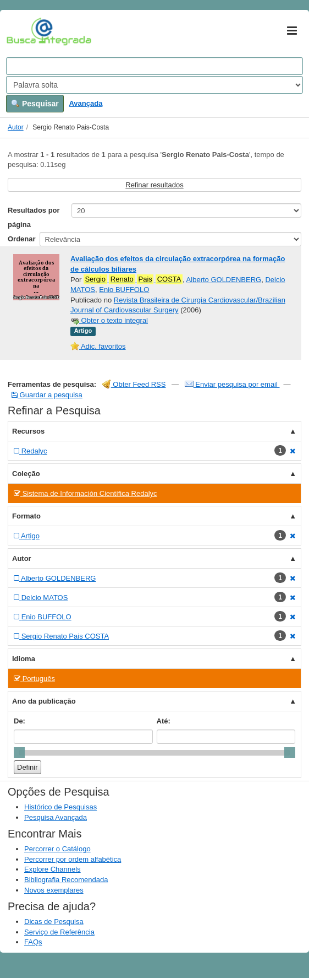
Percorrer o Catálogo (57, 849)
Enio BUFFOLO (124, 289)
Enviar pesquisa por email (232, 384)
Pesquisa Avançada (55, 817)
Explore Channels (52, 869)
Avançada (85, 103)
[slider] (19, 752)
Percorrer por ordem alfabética (72, 859)
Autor (16, 127)
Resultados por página (34, 217)
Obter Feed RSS (134, 384)
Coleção (26, 473)
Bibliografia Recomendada (66, 880)
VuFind (23, 31)
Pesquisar (35, 103)
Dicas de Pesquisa (54, 921)
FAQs (33, 942)
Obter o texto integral (109, 320)
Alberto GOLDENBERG (224, 279)
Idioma (23, 659)
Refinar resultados (154, 185)
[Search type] (154, 85)
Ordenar (22, 239)
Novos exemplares (54, 890)
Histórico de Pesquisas (60, 807)
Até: (163, 721)
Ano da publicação (44, 701)
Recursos (28, 431)
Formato (26, 516)
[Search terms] (154, 66)
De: (19, 721)
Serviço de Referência (59, 932)
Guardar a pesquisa (47, 395)
